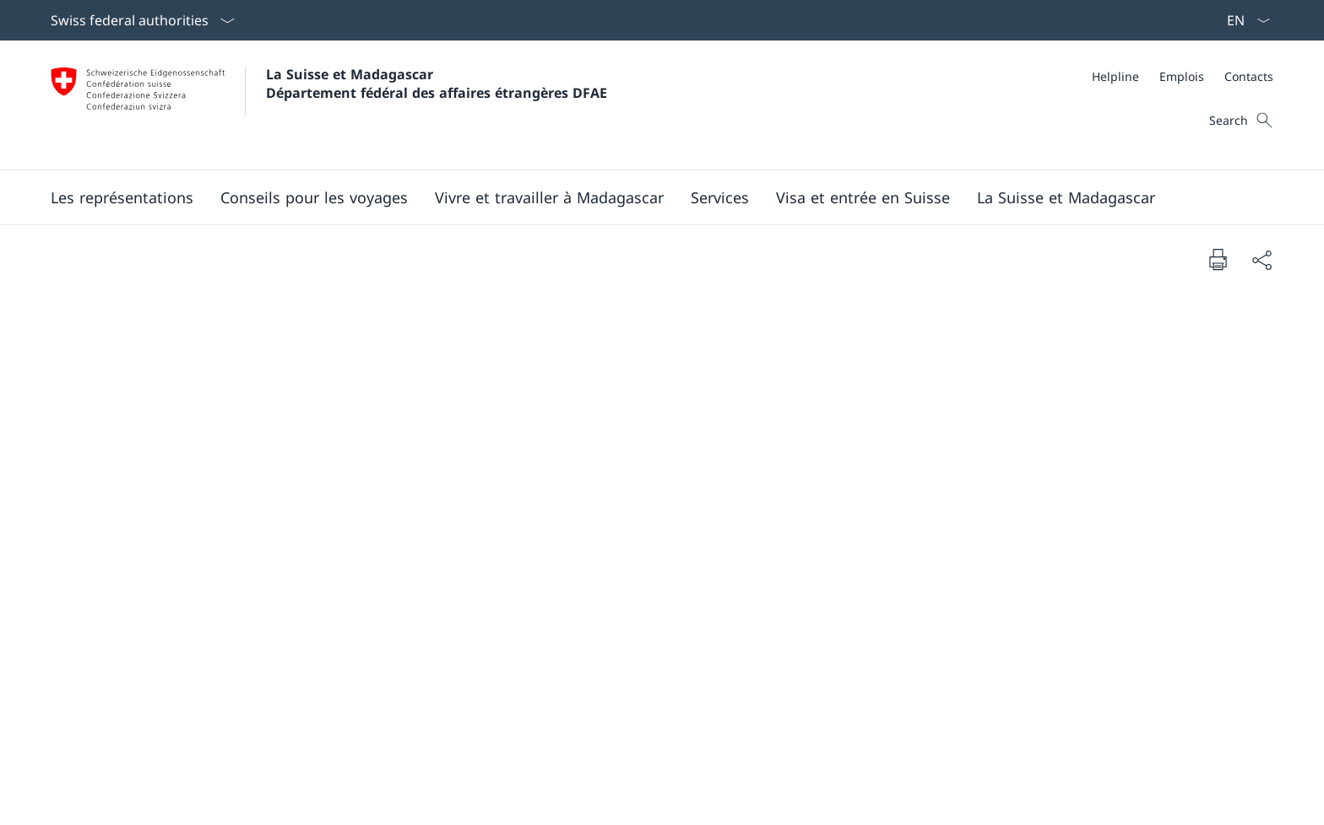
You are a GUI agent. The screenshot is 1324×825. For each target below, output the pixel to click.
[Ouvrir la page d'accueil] (329, 105)
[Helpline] (1115, 76)
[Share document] (1261, 259)
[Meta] (1182, 76)
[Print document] (1218, 259)
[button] (122, 197)
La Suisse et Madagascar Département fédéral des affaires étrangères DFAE (436, 83)
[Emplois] (1181, 76)
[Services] (719, 197)
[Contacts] (1248, 76)
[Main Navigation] (648, 197)
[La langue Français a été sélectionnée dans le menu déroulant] (1243, 20)
